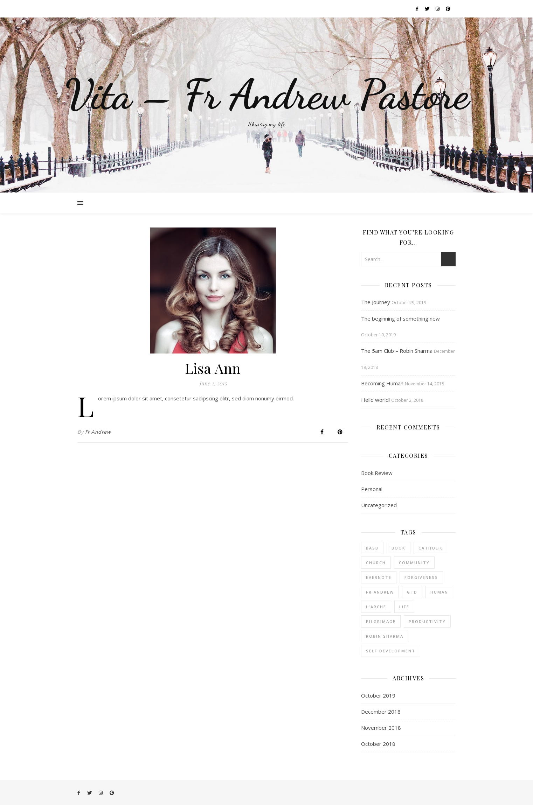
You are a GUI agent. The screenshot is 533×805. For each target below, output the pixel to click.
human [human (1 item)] (439, 592)
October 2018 (378, 743)
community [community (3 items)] (414, 562)
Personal (371, 488)
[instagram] (438, 9)
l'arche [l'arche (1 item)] (376, 606)
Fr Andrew (98, 431)
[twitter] (427, 9)
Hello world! (375, 399)
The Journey (375, 302)
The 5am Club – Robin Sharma (396, 350)
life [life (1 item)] (404, 606)
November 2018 (381, 727)
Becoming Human (382, 383)
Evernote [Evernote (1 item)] (379, 577)
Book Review (377, 472)
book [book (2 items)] (399, 548)
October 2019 (378, 695)
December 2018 (381, 711)
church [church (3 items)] (376, 562)
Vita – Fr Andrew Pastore (267, 94)
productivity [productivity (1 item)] (427, 621)
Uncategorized (379, 505)
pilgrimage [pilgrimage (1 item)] (381, 621)
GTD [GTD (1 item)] (412, 592)
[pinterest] (448, 9)
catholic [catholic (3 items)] (430, 548)
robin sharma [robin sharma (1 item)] (384, 636)
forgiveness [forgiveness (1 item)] (421, 577)
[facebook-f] (418, 9)
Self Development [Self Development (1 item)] (390, 650)
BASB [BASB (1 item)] (372, 548)
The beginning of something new (400, 318)
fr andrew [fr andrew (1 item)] (380, 592)
